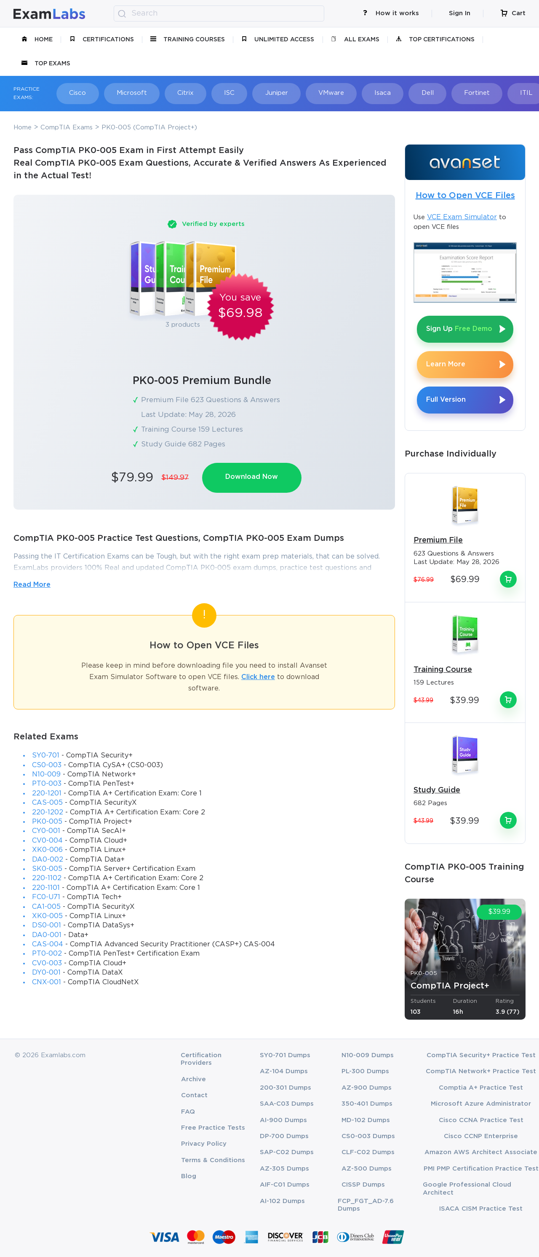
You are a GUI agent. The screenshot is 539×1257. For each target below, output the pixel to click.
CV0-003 (47, 963)
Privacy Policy (204, 1144)
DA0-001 (46, 935)
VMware (330, 93)
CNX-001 (46, 982)
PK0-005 (47, 822)
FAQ (188, 1112)
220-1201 (46, 793)
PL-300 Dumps (365, 1071)
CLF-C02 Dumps (368, 1152)
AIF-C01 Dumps (285, 1184)
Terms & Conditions (213, 1160)
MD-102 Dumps (366, 1120)
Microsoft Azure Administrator (481, 1104)
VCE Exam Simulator (462, 217)
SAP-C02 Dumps (287, 1152)
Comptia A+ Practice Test (481, 1087)
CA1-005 (46, 907)
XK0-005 (47, 916)
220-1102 (46, 878)
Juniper (275, 93)
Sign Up (459, 329)
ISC (229, 93)
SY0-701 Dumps (285, 1055)
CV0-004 (47, 841)
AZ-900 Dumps (367, 1087)
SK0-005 (47, 869)
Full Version (446, 400)
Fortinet (475, 93)
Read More (32, 585)
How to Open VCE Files (465, 195)
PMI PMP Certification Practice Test (481, 1168)
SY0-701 (45, 755)
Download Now (252, 477)
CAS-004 (47, 944)
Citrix (185, 93)
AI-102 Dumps (282, 1201)
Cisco (77, 93)
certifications (101, 39)
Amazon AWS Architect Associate (480, 1152)
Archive (193, 1079)
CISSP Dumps (363, 1184)
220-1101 (46, 888)
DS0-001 (46, 925)
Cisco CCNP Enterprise (481, 1136)
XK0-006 (47, 850)
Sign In (459, 13)
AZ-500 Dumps (367, 1168)
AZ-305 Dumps (284, 1168)
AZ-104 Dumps (284, 1071)
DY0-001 (46, 973)
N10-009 (46, 774)
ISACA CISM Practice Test (481, 1208)
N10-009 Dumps (368, 1055)
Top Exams (45, 63)
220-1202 (47, 812)
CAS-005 (47, 803)
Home (37, 39)
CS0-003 (46, 765)
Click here (258, 677)
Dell (426, 93)
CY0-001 (46, 831)
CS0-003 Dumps (368, 1136)
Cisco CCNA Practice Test (481, 1120)
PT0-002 (47, 954)
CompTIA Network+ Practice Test (481, 1071)
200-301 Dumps (285, 1087)
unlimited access (277, 39)
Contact (194, 1095)
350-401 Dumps (367, 1104)
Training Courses (187, 39)
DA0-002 (47, 860)
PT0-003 (46, 784)
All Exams (355, 39)
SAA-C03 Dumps (287, 1104)
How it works (391, 13)
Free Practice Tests (213, 1128)
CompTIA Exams (66, 127)
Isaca (382, 93)
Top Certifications (435, 39)
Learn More (445, 364)
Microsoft (131, 93)
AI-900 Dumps (283, 1120)
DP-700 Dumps (284, 1136)
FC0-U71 (46, 897)
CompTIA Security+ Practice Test (481, 1055)
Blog (188, 1176)
